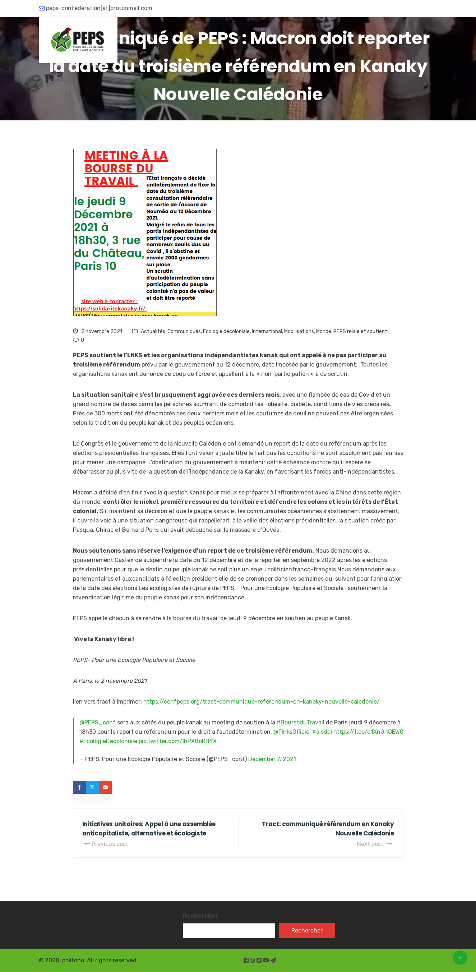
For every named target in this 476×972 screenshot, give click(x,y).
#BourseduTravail (300, 722)
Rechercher (200, 915)
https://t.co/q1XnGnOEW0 (368, 731)
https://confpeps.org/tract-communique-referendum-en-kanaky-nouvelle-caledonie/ (261, 701)
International (267, 331)
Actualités (153, 331)
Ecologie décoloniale (226, 331)
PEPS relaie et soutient (360, 331)
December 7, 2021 (272, 759)
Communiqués (184, 331)
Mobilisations (299, 331)
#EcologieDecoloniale (108, 741)
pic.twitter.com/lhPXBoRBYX (178, 741)
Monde (323, 331)
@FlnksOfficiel (292, 731)
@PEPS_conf (97, 722)
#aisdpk (322, 731)
